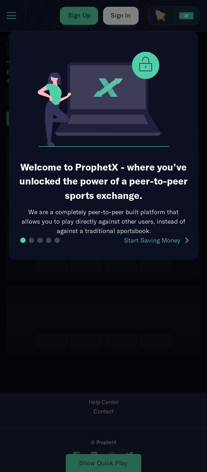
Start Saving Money (156, 240)
